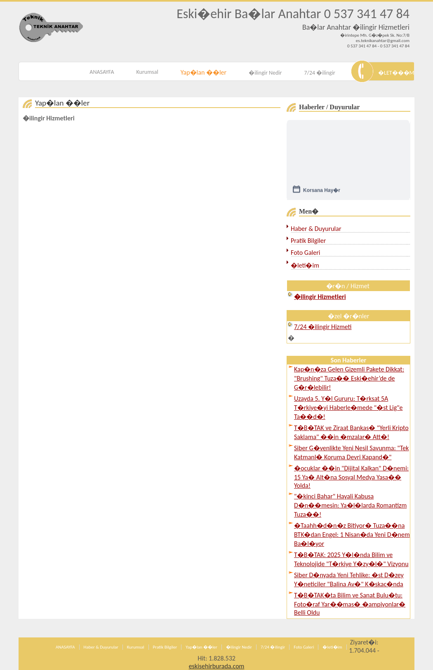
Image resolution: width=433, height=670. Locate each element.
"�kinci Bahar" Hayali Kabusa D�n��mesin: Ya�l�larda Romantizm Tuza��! (350, 505)
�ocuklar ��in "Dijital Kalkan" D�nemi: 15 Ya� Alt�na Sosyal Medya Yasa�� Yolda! (351, 476)
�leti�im (305, 265)
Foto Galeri (305, 252)
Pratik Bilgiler (308, 240)
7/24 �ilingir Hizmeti (322, 327)
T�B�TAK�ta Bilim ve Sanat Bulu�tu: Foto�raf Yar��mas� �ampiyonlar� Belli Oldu (349, 603)
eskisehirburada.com (217, 666)
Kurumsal (147, 71)
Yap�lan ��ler (203, 72)
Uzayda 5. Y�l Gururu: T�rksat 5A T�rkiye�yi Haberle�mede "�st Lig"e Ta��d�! (348, 408)
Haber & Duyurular (316, 229)
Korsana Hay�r (321, 192)
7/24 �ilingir (319, 72)
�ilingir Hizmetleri (49, 118)
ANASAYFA (101, 71)
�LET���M (396, 72)
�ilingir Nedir (265, 72)
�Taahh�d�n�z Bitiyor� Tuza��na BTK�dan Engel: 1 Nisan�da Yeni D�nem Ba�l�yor (352, 535)
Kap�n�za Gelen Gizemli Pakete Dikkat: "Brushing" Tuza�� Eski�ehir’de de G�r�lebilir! (349, 378)
